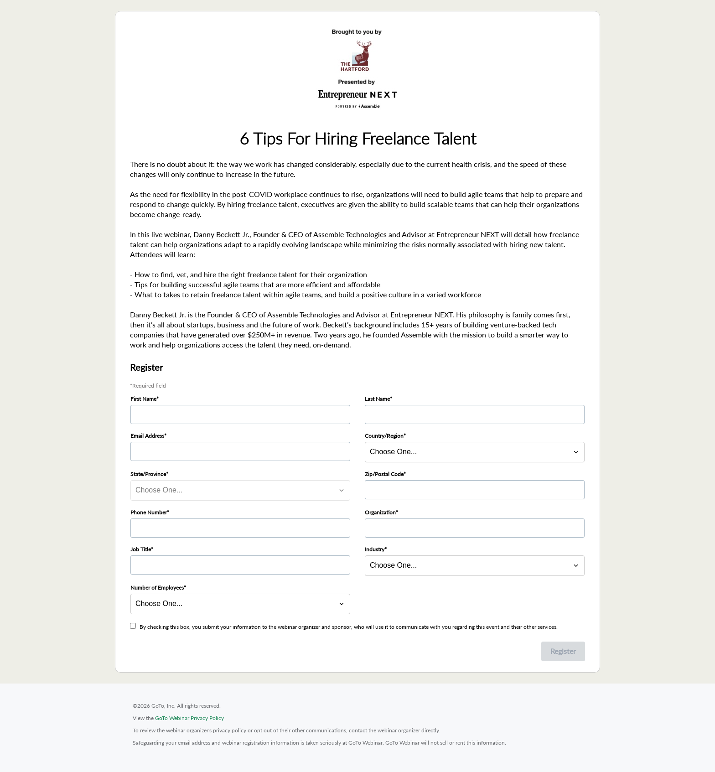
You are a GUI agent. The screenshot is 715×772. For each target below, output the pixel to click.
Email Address (147, 435)
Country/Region (384, 435)
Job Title (140, 549)
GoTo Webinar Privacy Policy (189, 718)
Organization (380, 512)
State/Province (148, 474)
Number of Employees (157, 587)
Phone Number (148, 512)
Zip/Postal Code (384, 474)
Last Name (377, 398)
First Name (143, 398)
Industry (374, 549)
